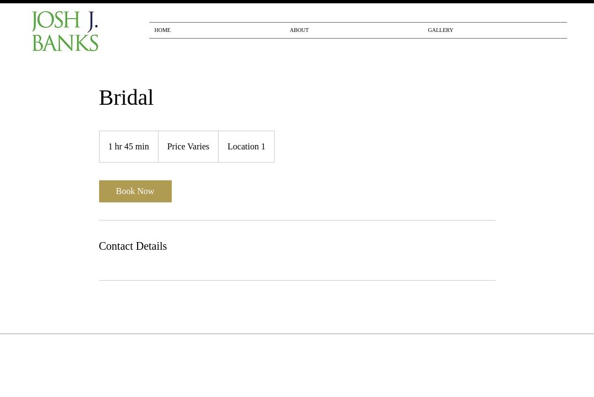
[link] (135, 191)
